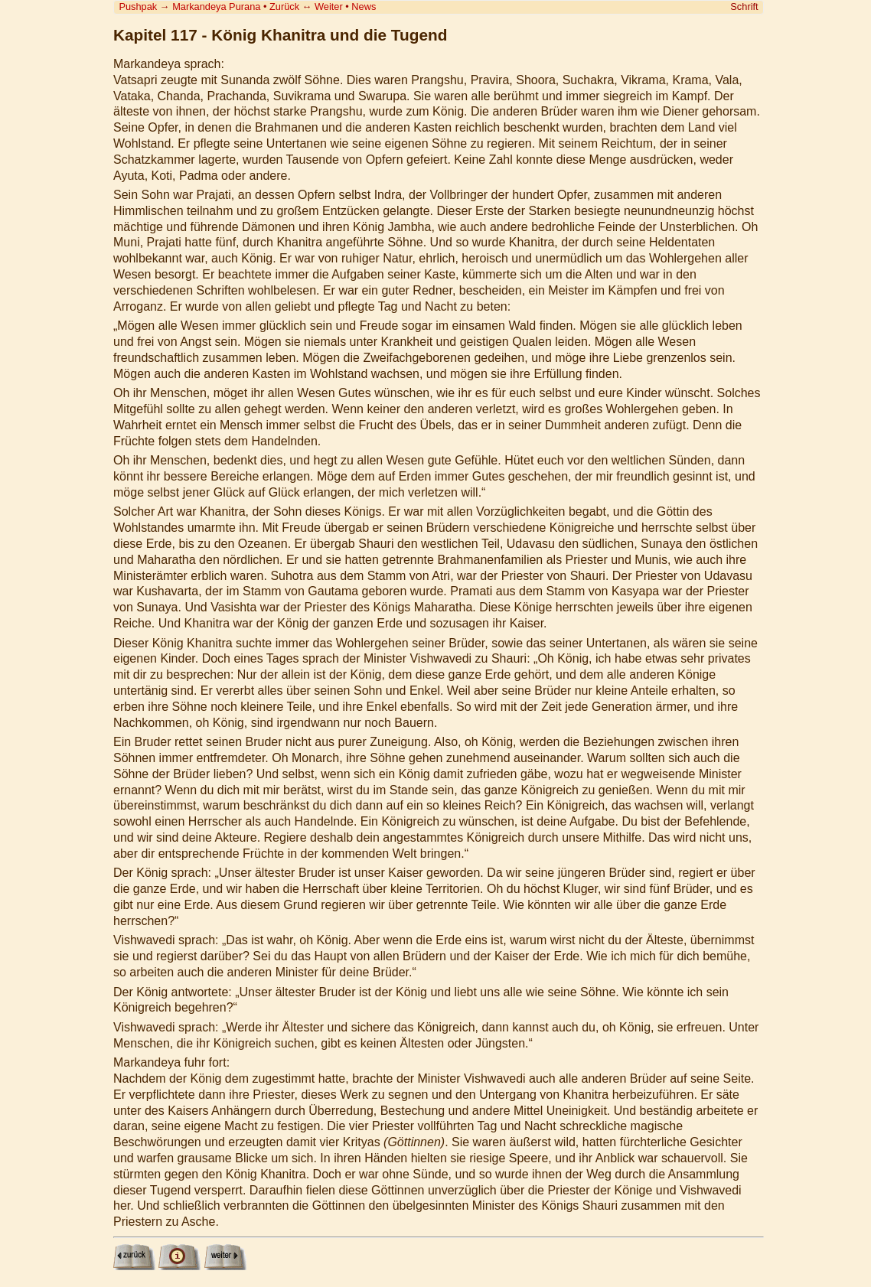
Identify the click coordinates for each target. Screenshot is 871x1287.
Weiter (329, 6)
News (363, 6)
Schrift (744, 6)
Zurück (284, 6)
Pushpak (138, 6)
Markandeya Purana (216, 6)
